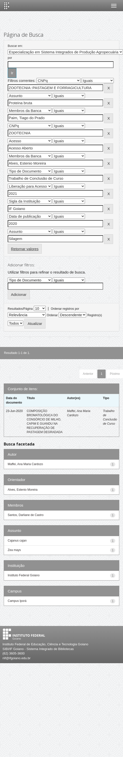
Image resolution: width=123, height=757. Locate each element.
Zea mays (14, 550)
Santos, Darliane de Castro (25, 515)
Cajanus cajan (17, 540)
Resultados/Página (20, 308)
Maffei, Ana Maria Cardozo (25, 464)
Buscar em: (15, 46)
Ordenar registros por (65, 308)
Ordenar (52, 315)
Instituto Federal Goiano (24, 575)
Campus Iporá (17, 601)
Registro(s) (94, 315)
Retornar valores (25, 249)
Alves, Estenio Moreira (23, 489)
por (10, 58)
